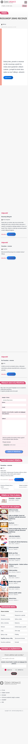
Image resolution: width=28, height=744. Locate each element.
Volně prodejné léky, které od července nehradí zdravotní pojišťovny (18, 530)
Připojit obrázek (7, 442)
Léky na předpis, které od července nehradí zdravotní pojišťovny (17, 517)
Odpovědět (8, 77)
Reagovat (11, 234)
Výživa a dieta (18, 619)
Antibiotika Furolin (14, 559)
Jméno (3, 402)
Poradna (3, 615)
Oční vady (17, 630)
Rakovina (17, 623)
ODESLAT (14, 673)
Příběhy (17, 634)
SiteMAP (4, 700)
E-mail (3, 407)
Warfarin (11, 523)
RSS (3, 702)
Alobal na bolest (23, 485)
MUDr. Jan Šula (13, 553)
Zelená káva (12, 598)
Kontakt (17, 642)
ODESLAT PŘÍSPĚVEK (14, 451)
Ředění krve (12, 576)
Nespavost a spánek (20, 615)
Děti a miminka (5, 623)
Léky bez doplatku (14, 536)
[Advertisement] (14, 43)
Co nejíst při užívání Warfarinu (18, 542)
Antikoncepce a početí (20, 627)
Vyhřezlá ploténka (14, 587)
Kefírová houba (13, 510)
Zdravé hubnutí (19, 611)
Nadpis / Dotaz (5, 397)
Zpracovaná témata (20, 638)
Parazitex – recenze (6, 465)
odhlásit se (20, 670)
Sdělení (4, 418)
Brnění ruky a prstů (15, 581)
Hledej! (24, 6)
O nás (3, 690)
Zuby (2, 630)
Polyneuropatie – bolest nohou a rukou (18, 565)
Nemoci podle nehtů (15, 593)
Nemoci (3, 627)
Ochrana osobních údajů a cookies (11, 697)
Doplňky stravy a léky (7, 638)
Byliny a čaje (4, 634)
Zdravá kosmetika (5, 619)
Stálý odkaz (3, 234)
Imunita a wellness (6, 642)
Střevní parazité (13, 547)
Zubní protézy (13, 570)
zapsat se (9, 670)
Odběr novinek (6, 692)
